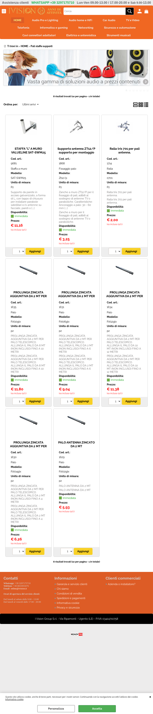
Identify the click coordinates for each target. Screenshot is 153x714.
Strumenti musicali (119, 35)
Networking (85, 27)
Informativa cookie (14, 699)
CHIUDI (150, 696)
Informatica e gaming (54, 27)
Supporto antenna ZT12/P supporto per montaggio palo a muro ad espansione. (76, 152)
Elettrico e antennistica (81, 35)
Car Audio (109, 20)
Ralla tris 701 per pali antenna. (125, 150)
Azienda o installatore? (121, 584)
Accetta (97, 708)
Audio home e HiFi (80, 20)
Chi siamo (63, 588)
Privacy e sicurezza (68, 607)
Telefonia (23, 27)
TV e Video (132, 20)
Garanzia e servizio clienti (72, 584)
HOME (17, 20)
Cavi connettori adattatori (39, 35)
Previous (6, 70)
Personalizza (56, 708)
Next (147, 70)
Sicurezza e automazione (120, 27)
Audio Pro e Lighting (45, 20)
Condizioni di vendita (69, 593)
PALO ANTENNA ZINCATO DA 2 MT (76, 444)
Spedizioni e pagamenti (71, 598)
